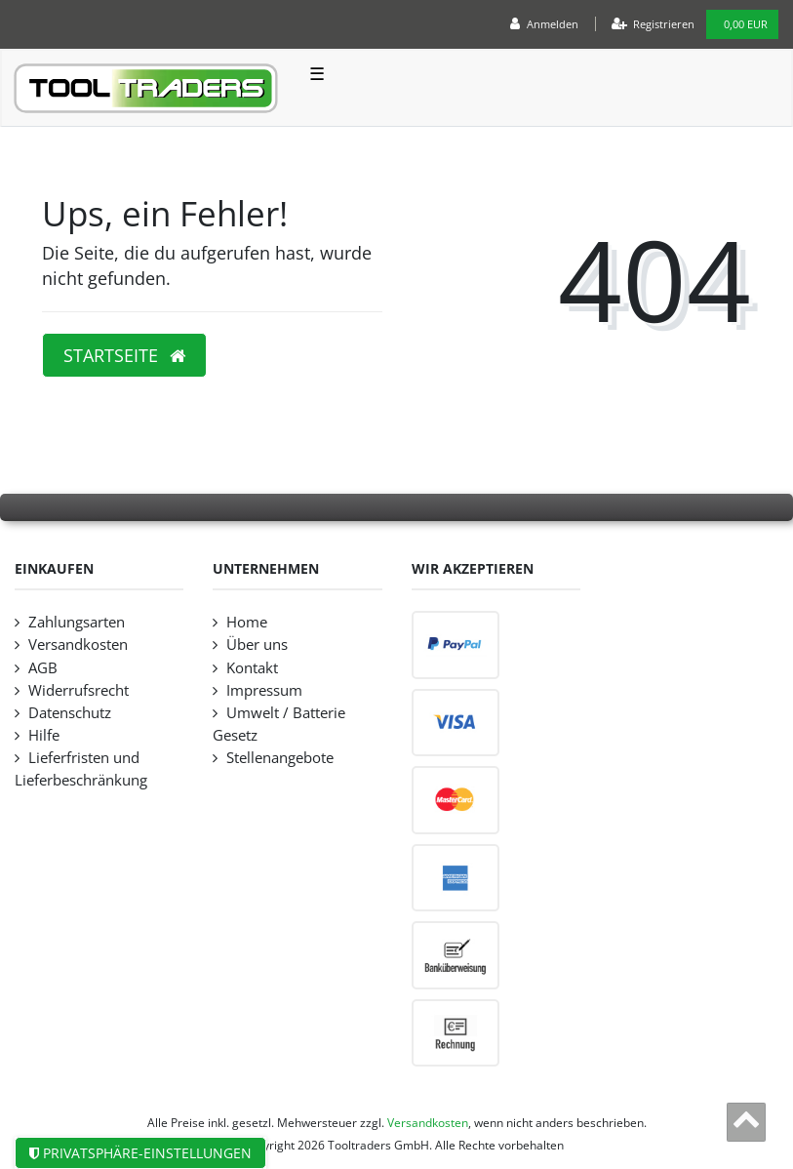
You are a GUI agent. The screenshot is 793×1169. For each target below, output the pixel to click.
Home (246, 622)
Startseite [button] (124, 355)
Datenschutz (69, 713)
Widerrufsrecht (78, 690)
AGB (43, 668)
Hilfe (43, 735)
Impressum (264, 690)
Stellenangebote (280, 757)
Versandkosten (78, 644)
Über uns (257, 644)
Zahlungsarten (76, 622)
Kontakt (252, 668)
